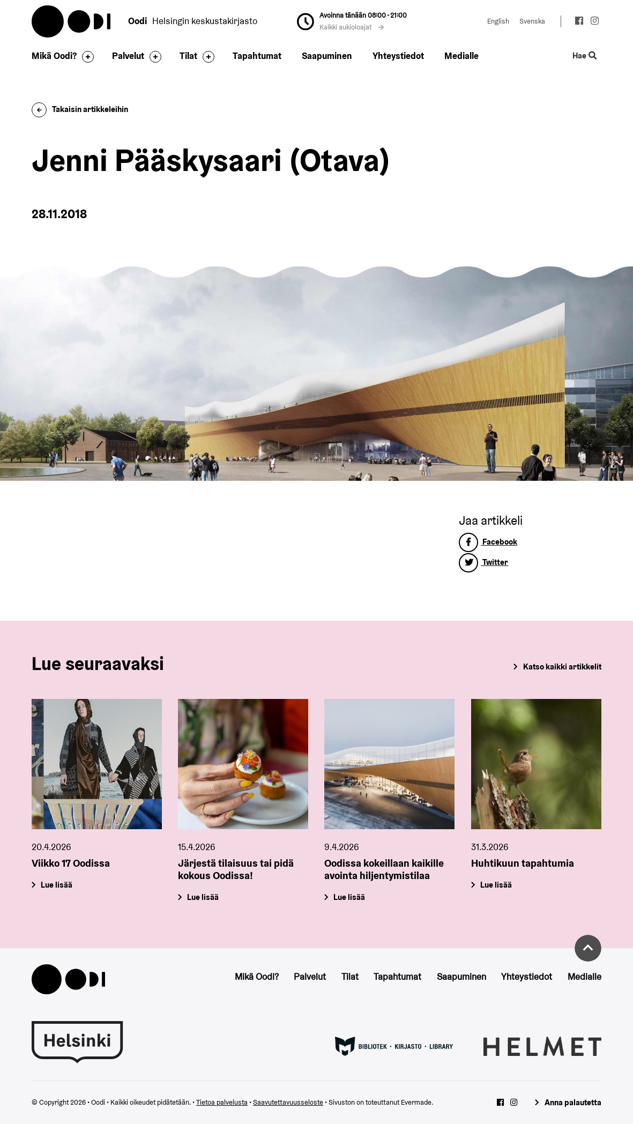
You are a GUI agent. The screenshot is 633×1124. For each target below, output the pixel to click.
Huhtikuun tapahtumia (522, 863)
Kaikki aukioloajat (351, 27)
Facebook (488, 542)
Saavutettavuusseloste (288, 1102)
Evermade (416, 1102)
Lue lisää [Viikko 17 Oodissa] (57, 885)
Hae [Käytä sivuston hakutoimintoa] (584, 55)
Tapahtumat (257, 56)
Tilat (188, 56)
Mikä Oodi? (54, 56)
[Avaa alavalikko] (85, 56)
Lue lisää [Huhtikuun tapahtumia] (496, 885)
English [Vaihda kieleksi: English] (498, 21)
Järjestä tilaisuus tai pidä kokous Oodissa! (236, 869)
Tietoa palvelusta (222, 1102)
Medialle (461, 56)
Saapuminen (327, 56)
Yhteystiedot (398, 56)
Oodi (72, 21)
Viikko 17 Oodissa (71, 863)
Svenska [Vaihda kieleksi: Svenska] (532, 21)
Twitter (483, 562)
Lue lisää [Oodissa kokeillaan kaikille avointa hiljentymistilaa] (350, 896)
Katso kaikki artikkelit (562, 666)
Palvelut (128, 56)
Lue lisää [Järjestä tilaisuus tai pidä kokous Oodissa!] (203, 896)
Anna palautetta (573, 1102)
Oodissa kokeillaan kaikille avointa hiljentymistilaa (384, 869)
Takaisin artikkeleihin (80, 109)
